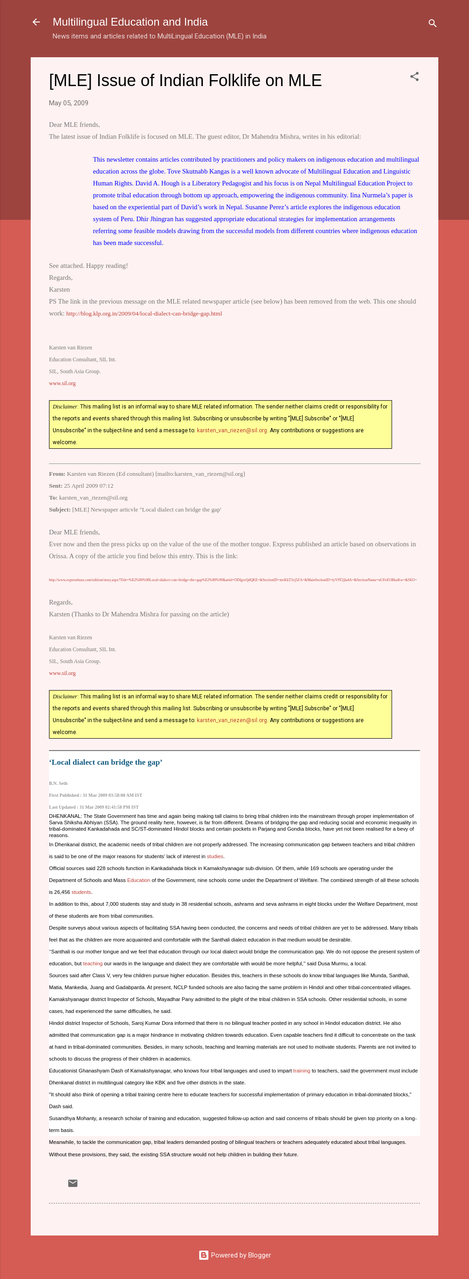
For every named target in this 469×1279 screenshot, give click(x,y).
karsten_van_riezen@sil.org (232, 430)
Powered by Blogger (234, 1255)
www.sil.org (62, 383)
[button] (414, 78)
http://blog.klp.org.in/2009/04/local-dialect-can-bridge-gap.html (144, 313)
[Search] (432, 25)
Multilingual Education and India (130, 22)
